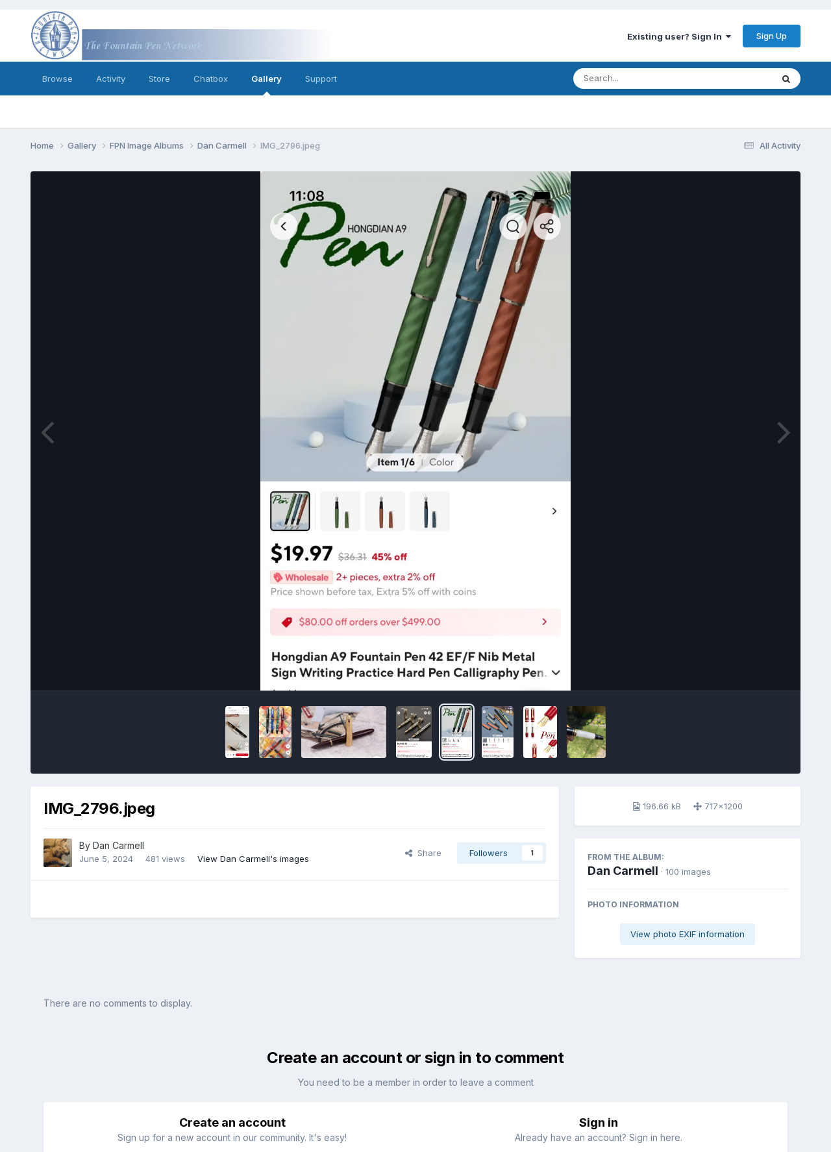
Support (321, 78)
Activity (110, 78)
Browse (57, 78)
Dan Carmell (623, 870)
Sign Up (771, 36)
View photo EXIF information (687, 934)
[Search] (637, 78)
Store (159, 78)
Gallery (266, 84)
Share (423, 853)
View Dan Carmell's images (253, 858)
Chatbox (210, 78)
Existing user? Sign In (679, 36)
